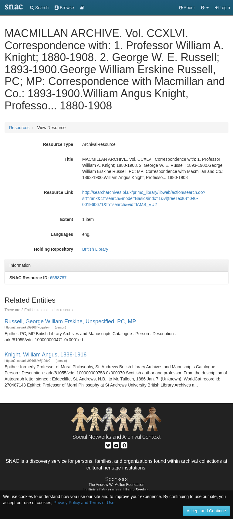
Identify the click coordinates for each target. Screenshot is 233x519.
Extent (66, 219)
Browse (64, 7)
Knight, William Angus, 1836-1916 (45, 355)
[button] (205, 7)
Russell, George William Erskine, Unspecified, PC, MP (70, 321)
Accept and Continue (206, 510)
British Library (95, 249)
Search (39, 7)
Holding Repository (53, 249)
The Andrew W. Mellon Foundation (116, 485)
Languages (62, 234)
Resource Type (58, 144)
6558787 (58, 277)
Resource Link (58, 192)
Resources (19, 127)
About (187, 7)
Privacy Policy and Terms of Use (84, 502)
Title (68, 159)
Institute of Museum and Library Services (116, 490)
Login (222, 7)
